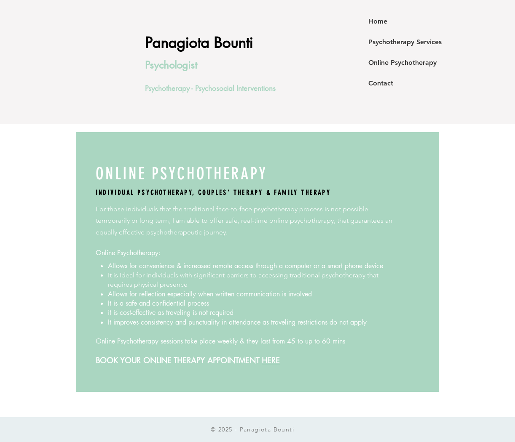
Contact (380, 83)
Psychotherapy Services (405, 42)
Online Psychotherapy (402, 63)
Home (377, 21)
